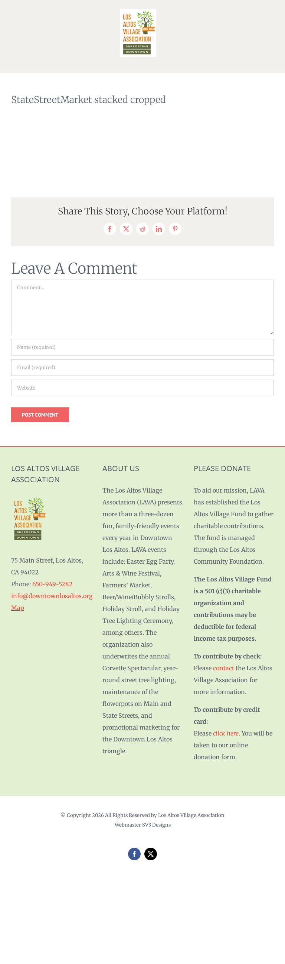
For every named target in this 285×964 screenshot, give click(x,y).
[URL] (142, 388)
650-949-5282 (52, 584)
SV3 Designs (156, 825)
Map (17, 607)
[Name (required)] (142, 347)
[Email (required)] (142, 367)
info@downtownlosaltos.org (52, 596)
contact (223, 668)
